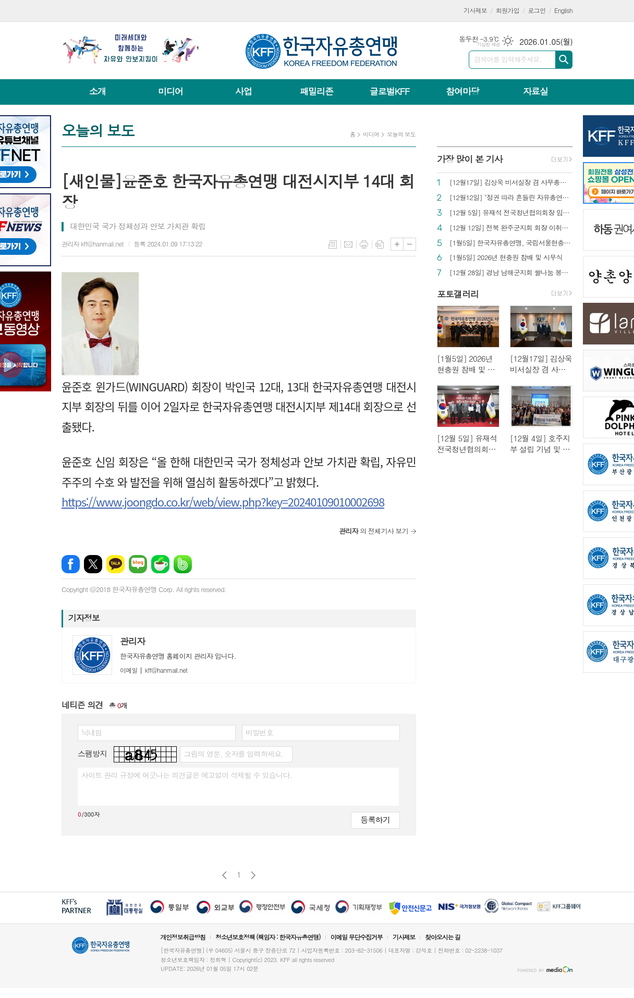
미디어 (170, 91)
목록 (332, 244)
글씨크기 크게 (397, 244)
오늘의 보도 (401, 134)
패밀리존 (316, 91)
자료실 (535, 91)
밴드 (183, 564)
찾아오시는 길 (442, 936)
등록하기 (375, 819)
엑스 (93, 564)
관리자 (132, 641)
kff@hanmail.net (153, 670)
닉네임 (91, 732)
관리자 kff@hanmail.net (93, 243)
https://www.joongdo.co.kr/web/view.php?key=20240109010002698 (223, 501)
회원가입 (507, 10)
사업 (243, 91)
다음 (253, 875)
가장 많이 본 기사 (470, 159)
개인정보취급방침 (182, 936)
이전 (224, 875)
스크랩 (379, 244)
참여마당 (462, 91)
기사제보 (475, 10)
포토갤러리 (458, 294)
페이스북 (71, 564)
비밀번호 (259, 732)
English (563, 10)
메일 (348, 244)
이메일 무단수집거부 (357, 936)
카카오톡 (115, 564)
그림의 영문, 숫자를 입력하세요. (233, 753)
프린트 (364, 244)
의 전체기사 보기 (373, 531)
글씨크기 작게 (409, 244)
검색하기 (563, 60)
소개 (97, 91)
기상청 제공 (488, 44)
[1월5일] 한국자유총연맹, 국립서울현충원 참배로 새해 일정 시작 (510, 243)
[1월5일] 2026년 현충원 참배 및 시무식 (506, 257)
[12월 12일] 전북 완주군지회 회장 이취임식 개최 (510, 228)
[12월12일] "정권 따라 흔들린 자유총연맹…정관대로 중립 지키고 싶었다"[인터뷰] (510, 197)
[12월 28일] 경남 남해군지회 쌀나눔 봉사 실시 (510, 272)
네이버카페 (160, 564)
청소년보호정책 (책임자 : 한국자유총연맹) (268, 936)
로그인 (537, 10)
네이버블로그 (138, 564)
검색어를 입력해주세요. (508, 59)
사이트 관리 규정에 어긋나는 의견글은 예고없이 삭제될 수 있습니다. (186, 775)
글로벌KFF (389, 91)
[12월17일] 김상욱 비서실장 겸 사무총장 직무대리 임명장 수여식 (510, 182)
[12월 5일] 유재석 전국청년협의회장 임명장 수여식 (510, 212)
